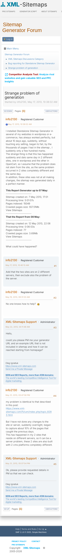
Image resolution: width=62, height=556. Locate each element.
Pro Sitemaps (18, 545)
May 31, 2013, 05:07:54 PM (18, 463)
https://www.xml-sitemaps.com (21, 366)
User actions (51, 111)
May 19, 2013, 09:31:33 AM (18, 297)
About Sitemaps (49, 11)
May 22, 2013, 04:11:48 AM (18, 327)
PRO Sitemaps (8, 11)
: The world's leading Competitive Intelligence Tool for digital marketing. (31, 378)
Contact (36, 541)
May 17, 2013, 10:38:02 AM (20, 124)
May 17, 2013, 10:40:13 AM (17, 265)
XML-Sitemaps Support (21, 322)
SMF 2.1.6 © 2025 (23, 532)
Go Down (8, 111)
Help (17, 529)
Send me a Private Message (19, 369)
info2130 (11, 119)
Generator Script (28, 11)
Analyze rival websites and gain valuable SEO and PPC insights (29, 77)
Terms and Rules (29, 529)
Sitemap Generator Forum (22, 27)
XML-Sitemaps (31, 547)
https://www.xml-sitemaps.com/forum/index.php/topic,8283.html (29, 411)
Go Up (6, 509)
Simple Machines (39, 532)
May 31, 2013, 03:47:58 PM (18, 395)
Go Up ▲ (42, 529)
